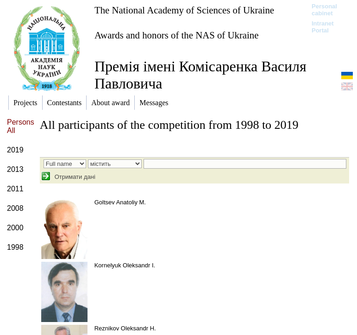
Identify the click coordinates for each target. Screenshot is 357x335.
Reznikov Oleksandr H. (125, 328)
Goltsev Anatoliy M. (120, 202)
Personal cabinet (324, 10)
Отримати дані (74, 176)
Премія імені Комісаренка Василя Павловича (200, 75)
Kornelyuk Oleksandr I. (125, 265)
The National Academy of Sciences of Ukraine (184, 10)
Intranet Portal (323, 27)
